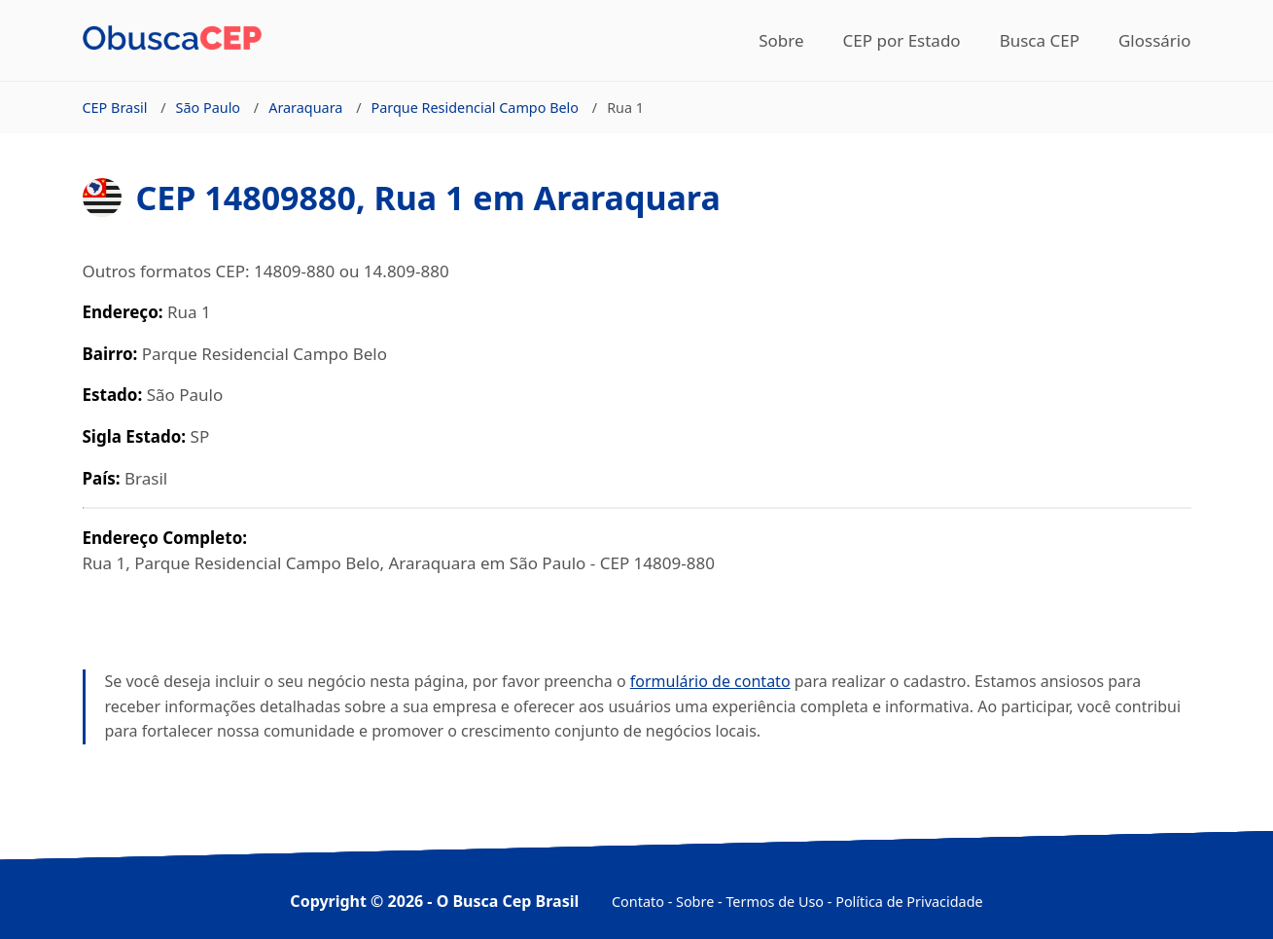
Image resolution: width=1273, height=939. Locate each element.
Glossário (1154, 40)
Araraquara (305, 107)
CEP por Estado (902, 40)
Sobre (781, 40)
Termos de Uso (774, 901)
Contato (638, 901)
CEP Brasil (115, 107)
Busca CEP (1039, 40)
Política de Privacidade (908, 901)
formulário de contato (710, 681)
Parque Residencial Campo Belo (475, 107)
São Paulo (208, 107)
